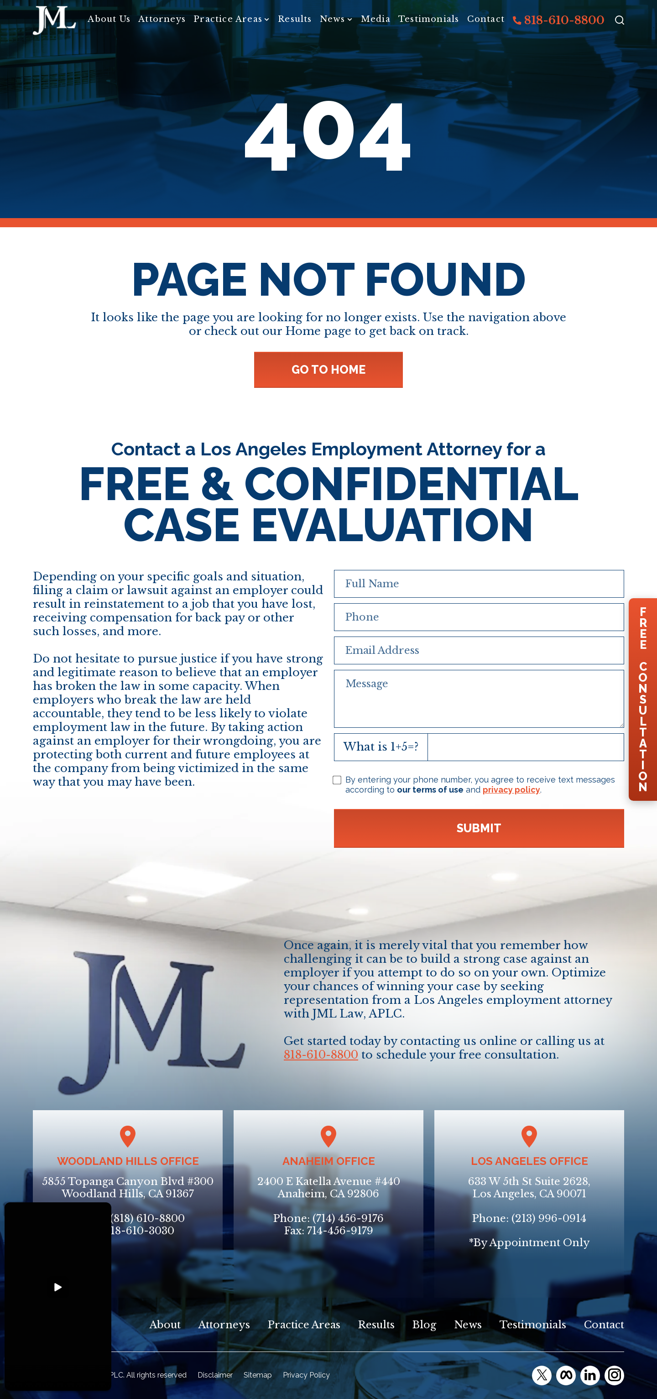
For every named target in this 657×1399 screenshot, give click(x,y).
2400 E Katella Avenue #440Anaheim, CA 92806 (328, 1188)
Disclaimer (215, 1375)
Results (295, 19)
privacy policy (511, 789)
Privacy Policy (306, 1375)
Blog (424, 1325)
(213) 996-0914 (548, 1218)
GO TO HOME (328, 369)
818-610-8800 (559, 20)
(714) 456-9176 (348, 1218)
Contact (486, 19)
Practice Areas (227, 19)
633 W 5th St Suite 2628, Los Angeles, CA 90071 (529, 1188)
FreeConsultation (642, 699)
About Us (109, 19)
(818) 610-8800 (147, 1218)
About (165, 1325)
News (332, 19)
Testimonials (428, 19)
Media (376, 19)
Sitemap (258, 1375)
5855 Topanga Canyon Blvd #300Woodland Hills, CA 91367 (128, 1188)
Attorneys (162, 19)
